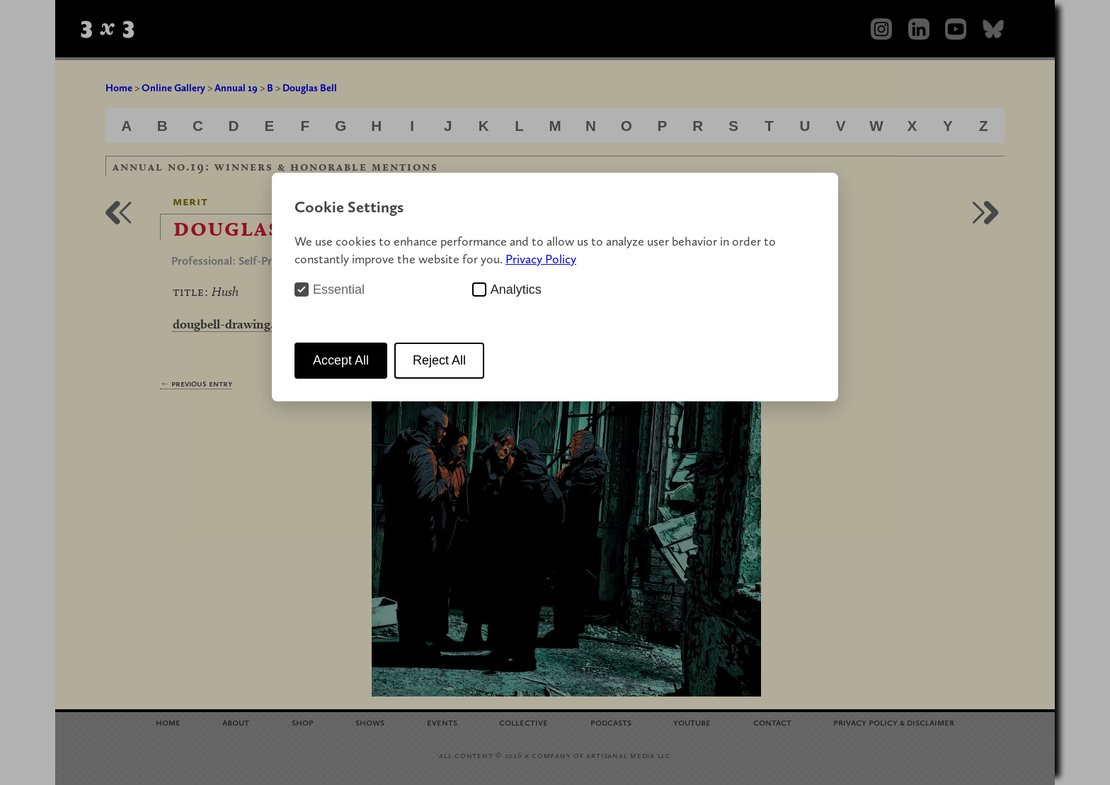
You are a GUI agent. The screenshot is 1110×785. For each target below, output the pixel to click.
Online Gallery (173, 87)
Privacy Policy (540, 258)
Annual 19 (236, 87)
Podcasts (610, 722)
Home (118, 87)
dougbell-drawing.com (235, 323)
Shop (303, 722)
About (235, 722)
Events (442, 722)
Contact (772, 722)
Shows (369, 722)
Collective (523, 722)
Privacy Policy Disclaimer (893, 722)
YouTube (692, 722)
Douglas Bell (309, 87)
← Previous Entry (196, 383)
